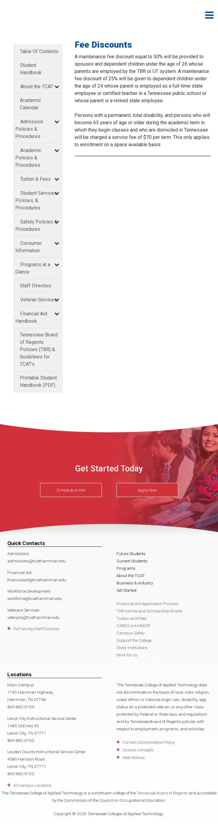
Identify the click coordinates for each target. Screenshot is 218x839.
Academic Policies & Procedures (28, 157)
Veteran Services (38, 300)
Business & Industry (134, 582)
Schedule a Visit (71, 490)
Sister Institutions (132, 647)
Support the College (133, 640)
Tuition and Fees (131, 618)
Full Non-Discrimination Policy (149, 742)
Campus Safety (130, 632)
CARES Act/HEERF (133, 625)
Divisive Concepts (138, 749)
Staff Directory (35, 286)
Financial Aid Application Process (147, 603)
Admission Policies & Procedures (29, 129)
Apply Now (147, 490)
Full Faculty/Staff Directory (36, 628)
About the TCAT (36, 86)
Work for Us (127, 654)
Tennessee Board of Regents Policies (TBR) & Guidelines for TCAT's (38, 349)
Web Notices (134, 757)
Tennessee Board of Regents (162, 792)
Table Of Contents (39, 51)
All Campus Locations (32, 785)
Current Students (131, 560)
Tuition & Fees (35, 179)
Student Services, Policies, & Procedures (36, 200)
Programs (125, 568)
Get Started (126, 590)
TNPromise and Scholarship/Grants (149, 610)
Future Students (131, 553)
